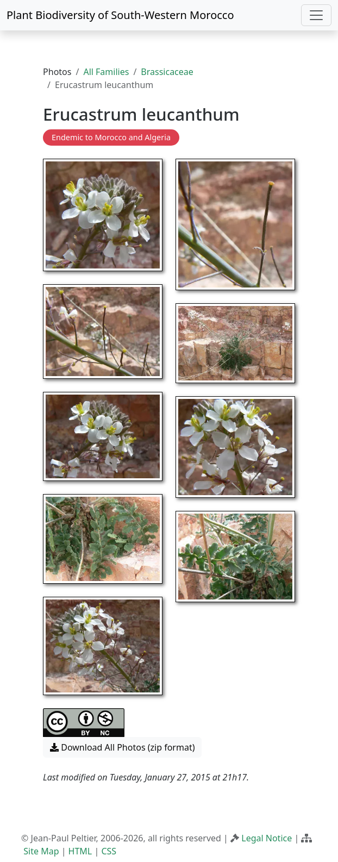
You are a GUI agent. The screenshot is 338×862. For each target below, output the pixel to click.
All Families (106, 72)
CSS (108, 851)
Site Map (41, 851)
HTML (80, 851)
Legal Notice (266, 838)
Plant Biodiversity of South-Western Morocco (120, 15)
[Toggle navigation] (316, 15)
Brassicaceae (167, 72)
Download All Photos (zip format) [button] (122, 747)
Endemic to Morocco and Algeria (111, 137)
